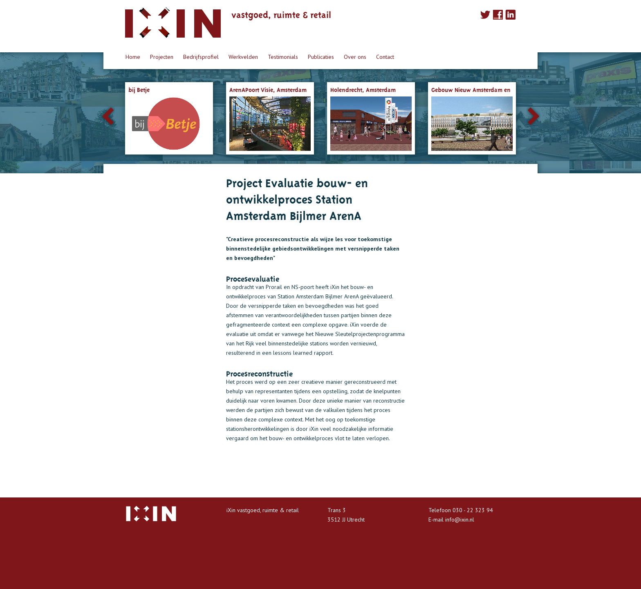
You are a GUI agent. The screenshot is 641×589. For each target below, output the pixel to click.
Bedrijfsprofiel (201, 56)
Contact (385, 56)
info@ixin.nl (459, 519)
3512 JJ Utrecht (346, 519)
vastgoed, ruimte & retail (281, 13)
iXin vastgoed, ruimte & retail (262, 510)
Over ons (355, 56)
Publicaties (321, 56)
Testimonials (283, 56)
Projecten (161, 56)
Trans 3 (336, 510)
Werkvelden (243, 56)
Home (133, 56)
